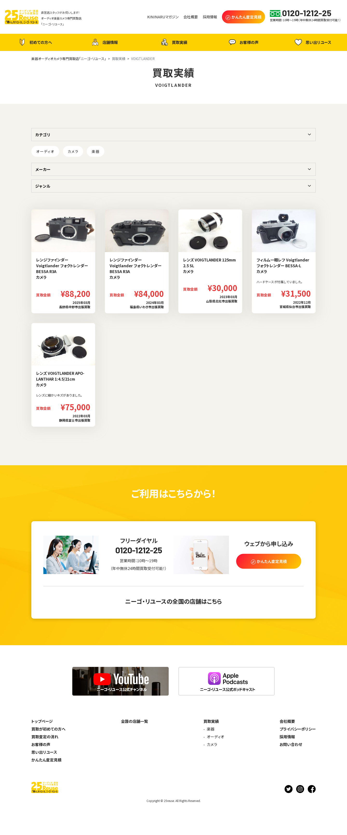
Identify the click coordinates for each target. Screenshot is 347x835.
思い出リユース (312, 42)
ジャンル (42, 186)
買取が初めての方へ (48, 729)
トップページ (42, 721)
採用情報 (287, 736)
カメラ (73, 151)
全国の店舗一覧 (134, 721)
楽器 (96, 151)
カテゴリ (43, 134)
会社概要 (287, 721)
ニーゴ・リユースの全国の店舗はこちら (173, 601)
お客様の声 (243, 42)
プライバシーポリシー (298, 729)
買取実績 (173, 42)
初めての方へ (34, 42)
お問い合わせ (291, 744)
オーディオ (45, 151)
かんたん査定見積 (46, 760)
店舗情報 (104, 42)
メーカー (43, 169)
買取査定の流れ (44, 736)
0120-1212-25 (138, 550)
